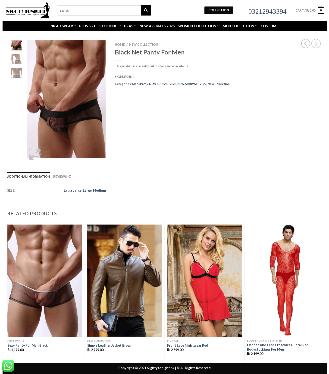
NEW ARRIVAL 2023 (162, 84)
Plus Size (87, 26)
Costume (270, 26)
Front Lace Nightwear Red (187, 345)
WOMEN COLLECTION (198, 26)
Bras (130, 26)
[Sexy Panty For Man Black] (44, 281)
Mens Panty (140, 84)
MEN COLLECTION (240, 26)
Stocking (110, 26)
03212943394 (267, 11)
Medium (99, 190)
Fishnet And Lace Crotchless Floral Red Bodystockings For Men (277, 347)
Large (87, 190)
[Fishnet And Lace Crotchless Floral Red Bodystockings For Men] (284, 281)
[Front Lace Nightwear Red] (204, 281)
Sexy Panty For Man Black (27, 345)
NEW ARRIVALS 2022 (191, 84)
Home (120, 44)
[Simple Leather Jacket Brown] (124, 281)
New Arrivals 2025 (157, 26)
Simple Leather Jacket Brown (109, 345)
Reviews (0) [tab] (62, 176)
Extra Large (72, 190)
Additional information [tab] (28, 176)
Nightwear (63, 26)
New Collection (143, 44)
